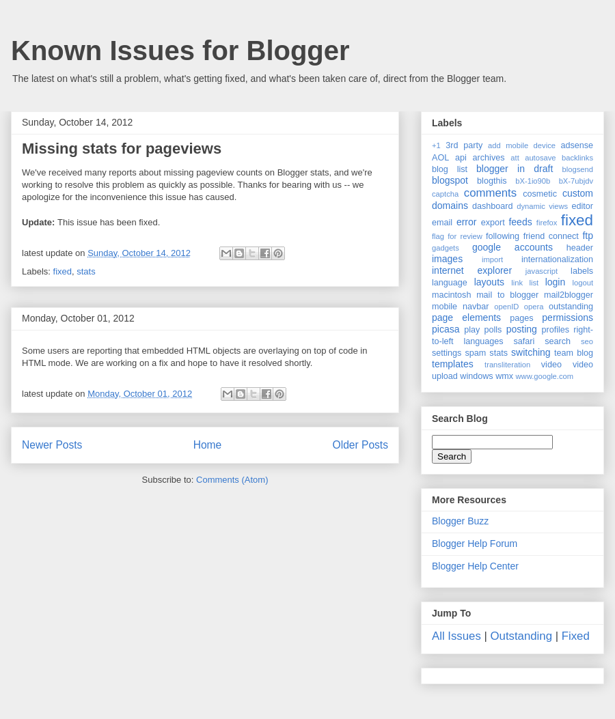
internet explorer (472, 270)
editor (583, 206)
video (551, 364)
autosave (540, 158)
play (472, 330)
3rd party (464, 145)
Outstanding (522, 636)
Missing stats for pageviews (121, 148)
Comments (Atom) (232, 480)
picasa (445, 329)
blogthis (491, 181)
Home (207, 445)
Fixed (576, 636)
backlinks (577, 158)
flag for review (457, 236)
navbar (476, 306)
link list (524, 283)
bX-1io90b (532, 181)
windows (476, 376)
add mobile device (522, 145)
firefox (546, 222)
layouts (489, 282)
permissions (567, 317)
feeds (520, 221)
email (442, 222)
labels (582, 271)
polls (493, 330)
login (555, 282)
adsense (576, 145)
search (558, 341)
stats (86, 271)
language (449, 282)
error (466, 221)
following (502, 236)
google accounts (512, 247)
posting (521, 329)
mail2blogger (568, 295)
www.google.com (545, 376)
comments (490, 192)
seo (587, 341)
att (514, 158)
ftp (587, 235)
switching (531, 352)
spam (475, 353)
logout (583, 283)
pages (521, 318)
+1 (436, 145)
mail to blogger (507, 295)
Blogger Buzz (460, 521)
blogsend (577, 169)
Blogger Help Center (475, 566)
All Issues (456, 636)
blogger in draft (514, 168)
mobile (444, 306)
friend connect (551, 236)
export (493, 222)
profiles (555, 330)
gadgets (445, 248)
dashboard (492, 206)
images (447, 258)
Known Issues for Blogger (180, 51)
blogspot (450, 180)
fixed (62, 271)
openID (506, 306)
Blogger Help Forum (474, 543)
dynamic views (542, 206)
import (492, 259)
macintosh (451, 295)
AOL (440, 158)
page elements (466, 317)
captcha (445, 194)
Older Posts (360, 445)
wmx (504, 376)
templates (453, 363)
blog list (449, 169)
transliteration (507, 365)
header (579, 248)
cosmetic (540, 194)
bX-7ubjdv (576, 181)
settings (446, 353)
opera (534, 306)
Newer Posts (52, 445)
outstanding (571, 306)
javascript (541, 271)
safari (524, 341)
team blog (573, 353)
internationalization (557, 259)
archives (489, 158)
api (461, 158)
